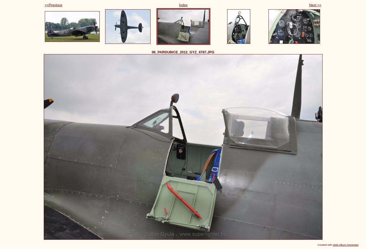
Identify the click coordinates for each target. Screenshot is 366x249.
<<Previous (53, 5)
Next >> (315, 5)
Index (183, 5)
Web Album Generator (346, 244)
